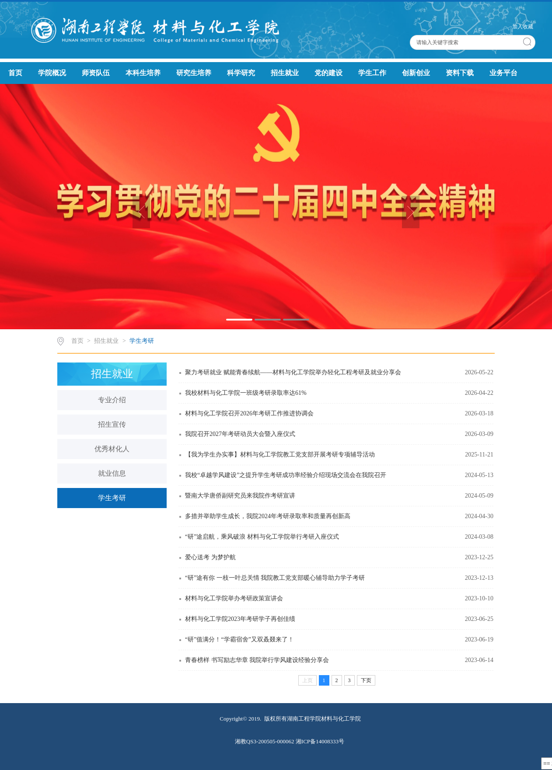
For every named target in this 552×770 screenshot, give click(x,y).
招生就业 (285, 73)
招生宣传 (112, 424)
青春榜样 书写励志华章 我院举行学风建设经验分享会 (257, 660)
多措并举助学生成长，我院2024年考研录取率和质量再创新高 (267, 516)
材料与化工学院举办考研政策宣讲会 (234, 598)
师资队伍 (96, 73)
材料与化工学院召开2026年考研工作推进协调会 (249, 413)
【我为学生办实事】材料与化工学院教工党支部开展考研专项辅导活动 (280, 454)
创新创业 (416, 73)
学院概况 (52, 73)
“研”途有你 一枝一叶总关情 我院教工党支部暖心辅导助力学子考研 (275, 578)
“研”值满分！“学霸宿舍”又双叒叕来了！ (239, 639)
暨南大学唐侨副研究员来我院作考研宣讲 (240, 495)
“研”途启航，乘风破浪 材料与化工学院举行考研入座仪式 (262, 536)
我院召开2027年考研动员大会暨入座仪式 (240, 434)
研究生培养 (193, 73)
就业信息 (112, 473)
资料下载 (460, 73)
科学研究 (241, 73)
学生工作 (372, 73)
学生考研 (141, 341)
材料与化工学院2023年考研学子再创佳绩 (240, 619)
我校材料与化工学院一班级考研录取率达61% (246, 393)
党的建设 (328, 73)
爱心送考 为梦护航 (210, 557)
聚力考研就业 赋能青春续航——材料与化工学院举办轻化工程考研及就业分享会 (293, 372)
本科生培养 (143, 73)
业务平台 (503, 73)
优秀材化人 (111, 449)
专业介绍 (112, 400)
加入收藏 (522, 27)
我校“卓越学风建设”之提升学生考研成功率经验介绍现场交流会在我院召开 (285, 475)
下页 (366, 680)
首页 (15, 73)
